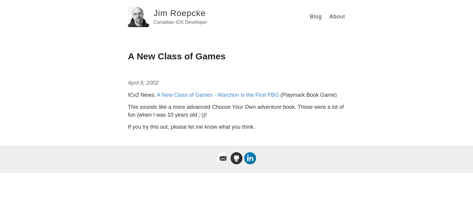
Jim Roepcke (180, 13)
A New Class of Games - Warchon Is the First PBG (218, 95)
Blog (316, 17)
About (337, 17)
